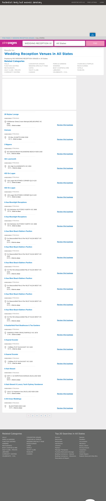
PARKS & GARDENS (59, 64)
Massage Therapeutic (61, 449)
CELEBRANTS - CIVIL (60, 72)
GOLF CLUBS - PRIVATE (12, 70)
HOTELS (80, 68)
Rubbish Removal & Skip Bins (88, 456)
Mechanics (82, 443)
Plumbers (82, 439)
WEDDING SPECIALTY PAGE (38, 66)
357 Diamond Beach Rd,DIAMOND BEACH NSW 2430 (24, 152)
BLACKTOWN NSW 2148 (17, 406)
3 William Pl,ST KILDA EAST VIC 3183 (20, 347)
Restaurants (58, 441)
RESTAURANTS (9, 68)
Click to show (15, 125)
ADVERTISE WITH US (78, 2)
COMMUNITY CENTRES (12, 72)
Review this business (65, 125)
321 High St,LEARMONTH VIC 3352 (19, 166)
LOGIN (102, 2)
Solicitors (82, 452)
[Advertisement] (39, 94)
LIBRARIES (56, 70)
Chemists (58, 445)
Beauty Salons (83, 445)
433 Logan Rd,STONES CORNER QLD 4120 (21, 180)
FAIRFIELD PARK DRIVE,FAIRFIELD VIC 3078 (22, 332)
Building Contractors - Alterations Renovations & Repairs (65, 457)
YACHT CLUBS (33, 70)
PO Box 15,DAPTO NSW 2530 (18, 137)
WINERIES (56, 66)
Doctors (57, 437)
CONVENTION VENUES (37, 64)
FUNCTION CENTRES (11, 66)
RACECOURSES (82, 66)
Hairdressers (59, 443)
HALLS (6, 64)
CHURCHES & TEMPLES (85, 64)
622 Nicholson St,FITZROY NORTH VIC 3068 (22, 209)
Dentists (81, 437)
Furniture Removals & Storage (64, 452)
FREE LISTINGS (92, 2)
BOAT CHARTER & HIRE (61, 68)
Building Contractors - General (64, 454)
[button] (56, 21)
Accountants (83, 441)
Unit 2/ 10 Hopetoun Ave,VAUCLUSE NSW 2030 (22, 391)
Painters (57, 447)
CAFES (31, 68)
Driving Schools (84, 447)
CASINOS (32, 72)
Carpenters (82, 449)
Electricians (58, 439)
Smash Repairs (84, 454)
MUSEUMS (80, 70)
